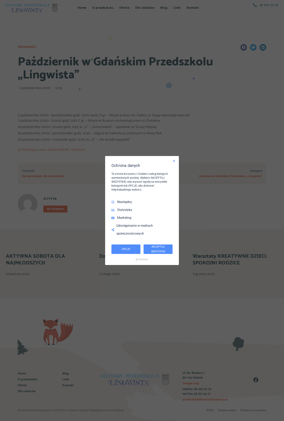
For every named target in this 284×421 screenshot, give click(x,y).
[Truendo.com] (142, 259)
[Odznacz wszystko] (174, 161)
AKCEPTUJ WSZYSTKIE (158, 249)
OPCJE (126, 249)
